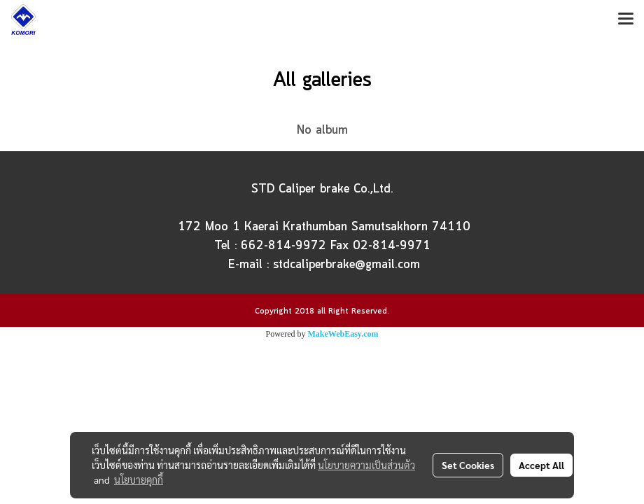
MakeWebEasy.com (343, 334)
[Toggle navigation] (625, 19)
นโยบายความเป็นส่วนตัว (366, 464)
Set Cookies (468, 464)
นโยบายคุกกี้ (138, 479)
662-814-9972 (283, 245)
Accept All (541, 464)
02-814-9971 (391, 245)
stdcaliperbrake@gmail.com (346, 264)
